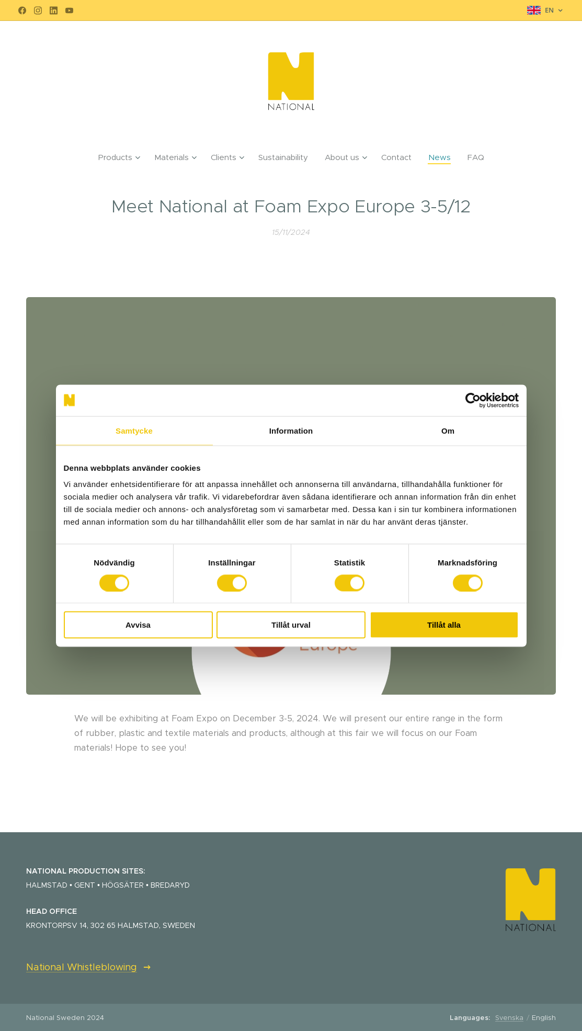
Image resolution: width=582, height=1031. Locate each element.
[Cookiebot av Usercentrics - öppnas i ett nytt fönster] (473, 400)
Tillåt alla (444, 624)
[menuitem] (122, 157)
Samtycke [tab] (134, 430)
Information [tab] (291, 430)
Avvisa (138, 624)
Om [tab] (447, 430)
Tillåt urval (291, 624)
